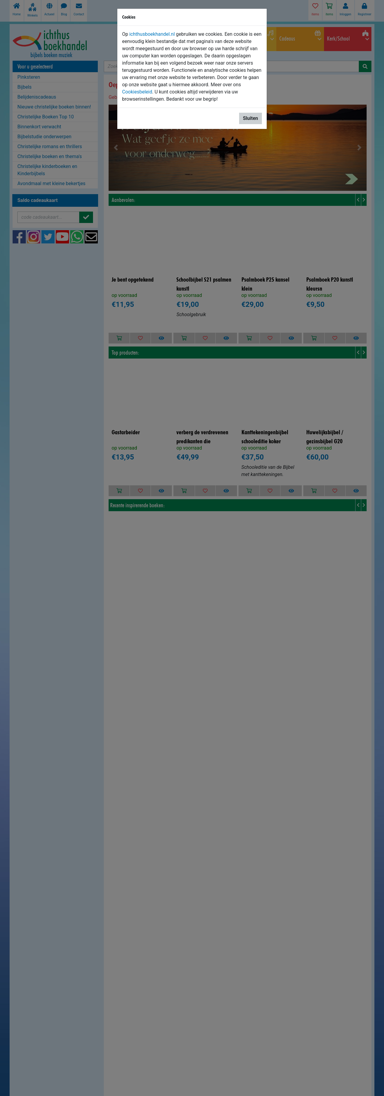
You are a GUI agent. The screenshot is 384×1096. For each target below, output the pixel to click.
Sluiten (250, 118)
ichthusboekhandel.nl (152, 34)
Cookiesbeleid (137, 92)
